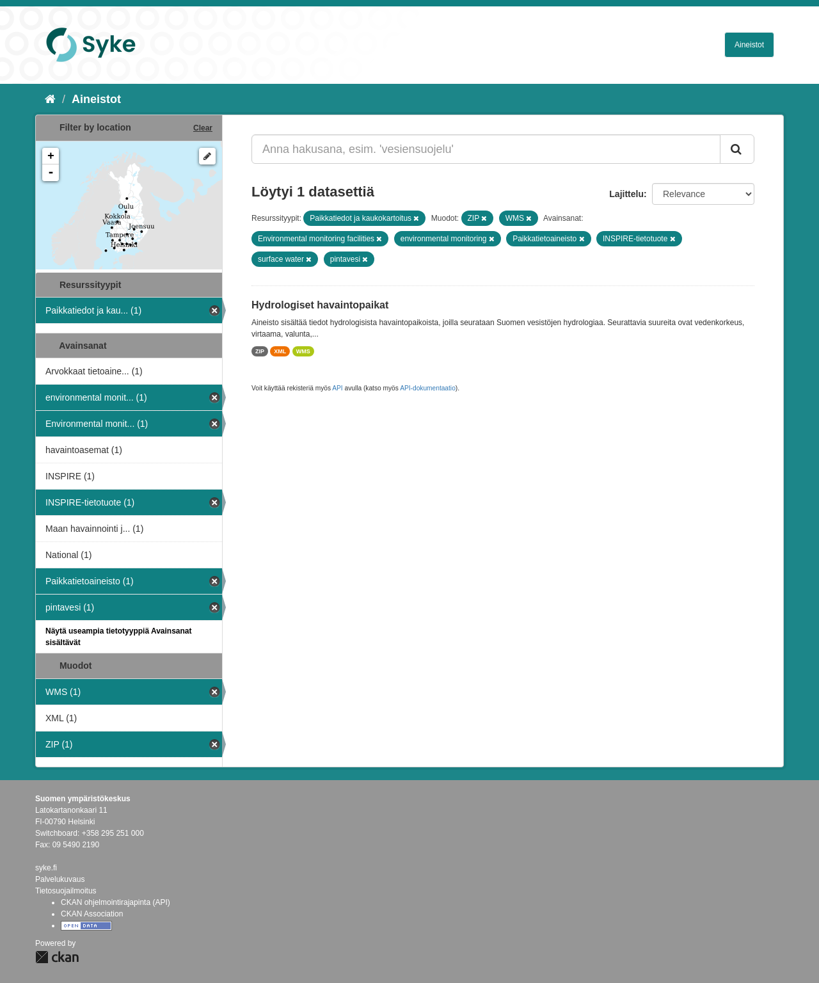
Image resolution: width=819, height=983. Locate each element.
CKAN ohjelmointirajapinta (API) (115, 902)
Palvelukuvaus (59, 879)
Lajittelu (626, 194)
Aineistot (749, 44)
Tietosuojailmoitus (66, 890)
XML (280, 351)
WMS (303, 351)
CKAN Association (92, 913)
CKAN (57, 957)
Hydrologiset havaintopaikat (319, 305)
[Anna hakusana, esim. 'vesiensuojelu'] (485, 149)
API (337, 388)
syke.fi (46, 867)
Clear (202, 128)
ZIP (259, 351)
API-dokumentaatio (428, 388)
